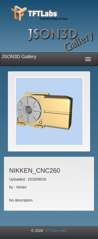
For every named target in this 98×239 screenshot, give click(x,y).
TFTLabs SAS (55, 231)
